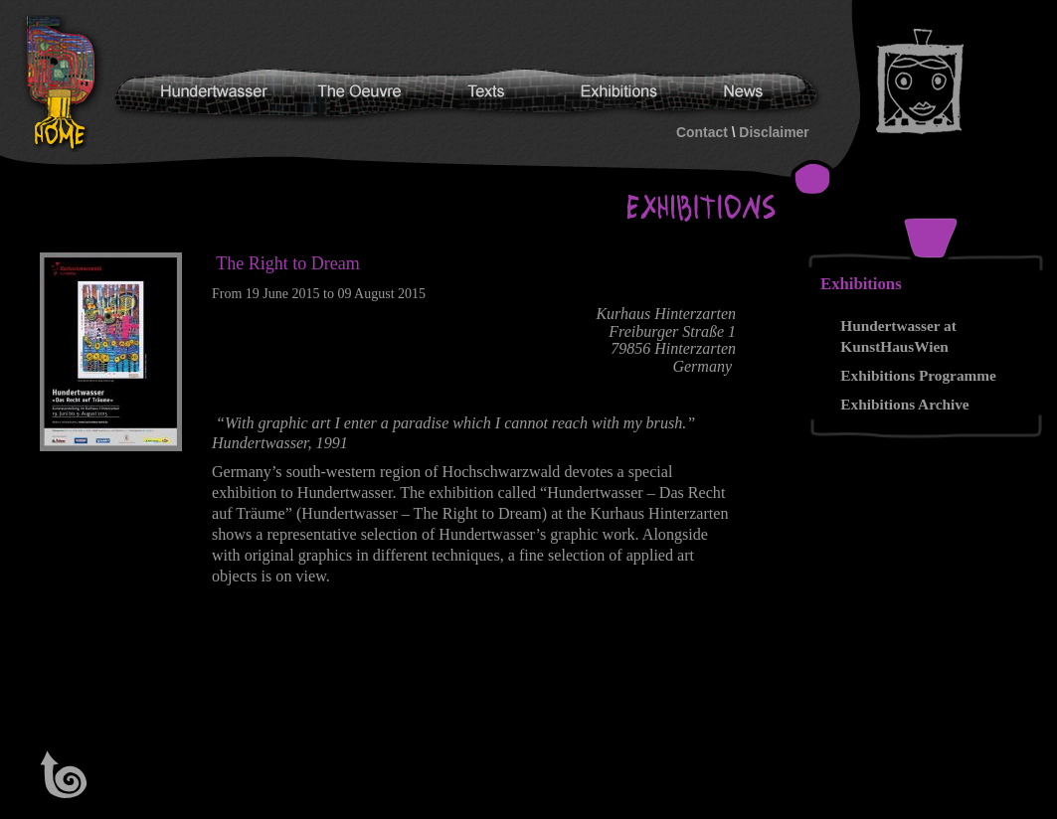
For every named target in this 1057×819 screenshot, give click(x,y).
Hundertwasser (65, 83)
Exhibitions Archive (904, 404)
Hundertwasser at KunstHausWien (898, 336)
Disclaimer (773, 132)
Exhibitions (861, 283)
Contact (702, 132)
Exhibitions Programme (918, 375)
